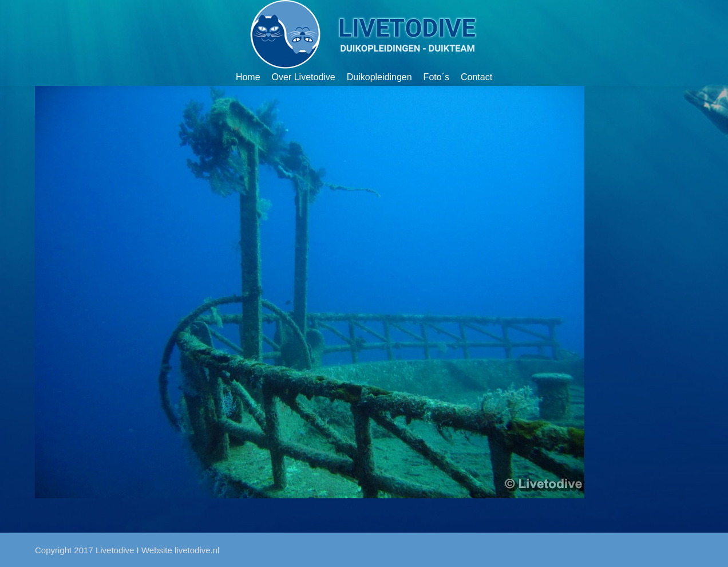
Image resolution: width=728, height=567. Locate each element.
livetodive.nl (197, 550)
